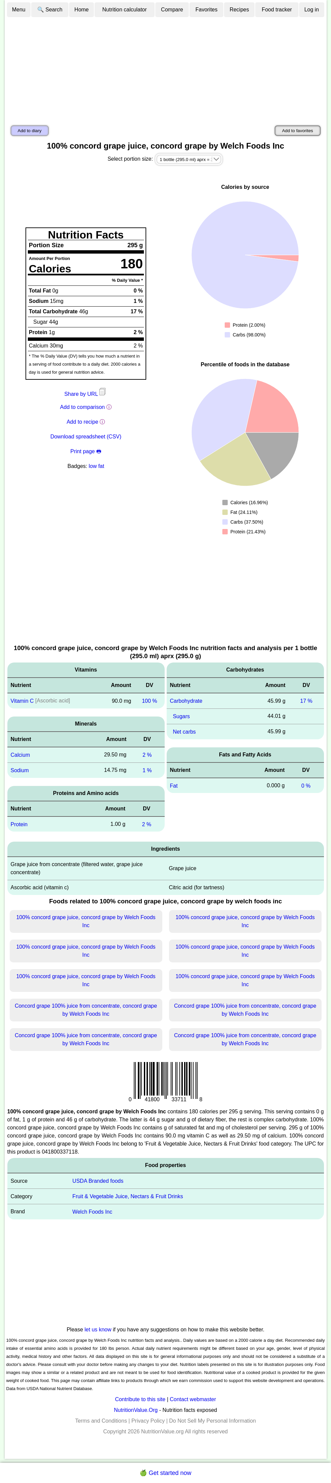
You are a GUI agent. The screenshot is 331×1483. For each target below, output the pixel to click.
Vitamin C (22, 701)
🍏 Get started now (165, 1473)
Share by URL (85, 394)
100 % (149, 701)
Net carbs (184, 732)
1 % (147, 770)
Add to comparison (82, 407)
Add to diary (30, 130)
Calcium (20, 755)
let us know (98, 1329)
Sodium (20, 770)
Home (81, 9)
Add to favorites (297, 130)
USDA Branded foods (97, 1181)
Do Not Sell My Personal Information (212, 1421)
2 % (147, 755)
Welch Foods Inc (92, 1212)
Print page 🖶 (85, 451)
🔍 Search (49, 9)
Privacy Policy (148, 1421)
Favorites (207, 9)
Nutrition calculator (124, 9)
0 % (306, 785)
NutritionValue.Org (136, 1410)
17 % (306, 701)
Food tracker (277, 9)
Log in (311, 9)
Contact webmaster (193, 1399)
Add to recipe (82, 422)
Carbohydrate (186, 701)
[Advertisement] (165, 68)
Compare (172, 9)
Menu (18, 9)
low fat (96, 466)
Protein (19, 824)
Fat (174, 785)
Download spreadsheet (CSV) (85, 436)
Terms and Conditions (101, 1421)
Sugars (181, 716)
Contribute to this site (140, 1399)
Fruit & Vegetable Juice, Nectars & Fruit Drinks (127, 1196)
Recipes (239, 9)
